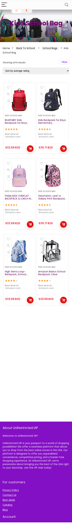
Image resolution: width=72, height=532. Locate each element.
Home (6, 48)
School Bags (50, 48)
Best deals (9, 500)
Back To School (25, 48)
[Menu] (4, 4)
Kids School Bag (13, 115)
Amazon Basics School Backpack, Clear (51, 273)
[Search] (66, 4)
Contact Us (9, 495)
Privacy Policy (11, 490)
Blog (5, 509)
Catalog (7, 505)
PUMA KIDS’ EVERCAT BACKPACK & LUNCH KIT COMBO (19, 198)
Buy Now (30, 149)
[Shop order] (36, 70)
